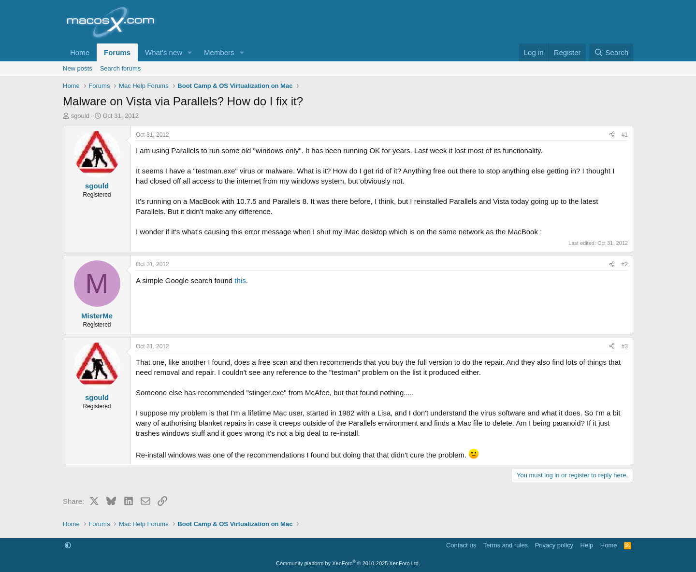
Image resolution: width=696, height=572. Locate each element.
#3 (625, 346)
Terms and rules (505, 545)
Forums (117, 52)
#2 (625, 264)
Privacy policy (554, 545)
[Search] (611, 52)
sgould (80, 115)
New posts (77, 68)
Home (79, 52)
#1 (625, 134)
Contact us (461, 545)
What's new (163, 52)
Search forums (120, 68)
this (240, 280)
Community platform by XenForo (348, 563)
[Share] (612, 135)
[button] (190, 52)
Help (587, 545)
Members (219, 52)
